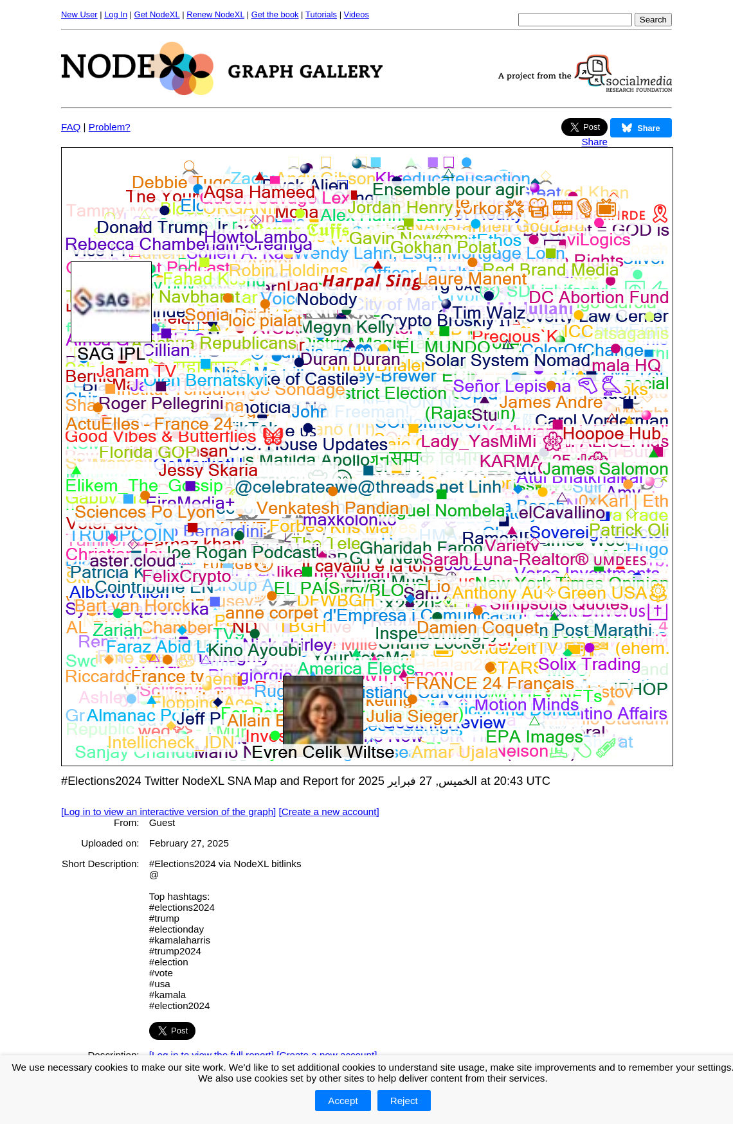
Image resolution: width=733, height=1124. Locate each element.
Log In (115, 14)
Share (594, 141)
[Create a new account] (329, 811)
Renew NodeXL (215, 14)
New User (79, 14)
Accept (342, 1100)
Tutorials (321, 14)
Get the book (275, 14)
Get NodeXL (157, 14)
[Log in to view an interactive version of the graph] (168, 811)
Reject (404, 1100)
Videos (356, 14)
